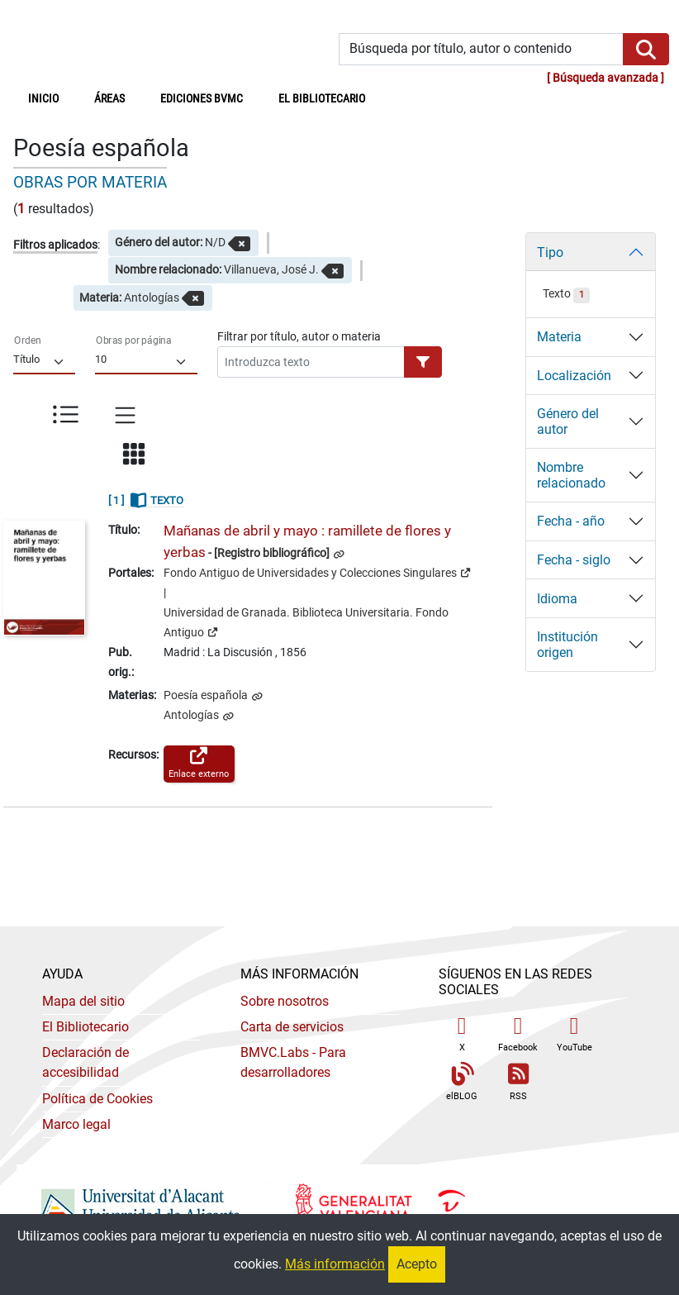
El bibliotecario (321, 99)
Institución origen (567, 644)
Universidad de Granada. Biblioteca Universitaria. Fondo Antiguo (306, 623)
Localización (574, 375)
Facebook (518, 1033)
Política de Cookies (97, 1099)
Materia (559, 337)
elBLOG (461, 1082)
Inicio (52, 97)
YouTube (574, 1033)
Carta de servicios (292, 1027)
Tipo (550, 252)
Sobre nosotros (284, 1001)
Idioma (557, 599)
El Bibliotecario (85, 1027)
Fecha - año (571, 521)
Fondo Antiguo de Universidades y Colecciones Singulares (317, 572)
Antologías (192, 715)
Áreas (109, 99)
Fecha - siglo (573, 560)
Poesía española (207, 695)
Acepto (416, 1264)
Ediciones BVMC (201, 99)
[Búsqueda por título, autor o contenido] (481, 49)
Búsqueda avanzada (605, 78)
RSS (518, 1082)
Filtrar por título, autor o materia (299, 336)
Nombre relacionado (571, 475)
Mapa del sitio (83, 1001)
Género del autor (568, 421)
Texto (566, 294)
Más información (335, 1264)
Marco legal (76, 1124)
